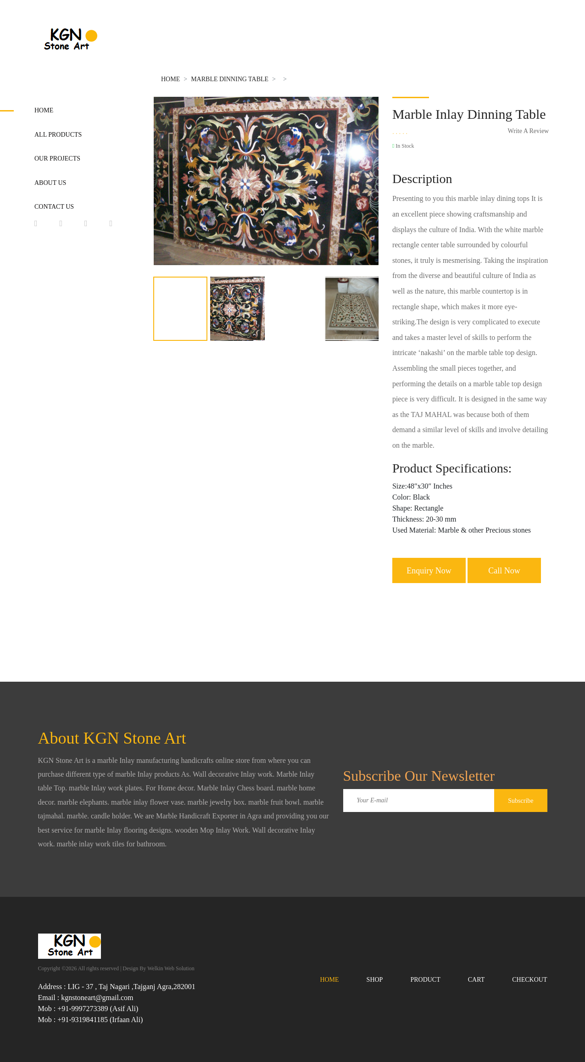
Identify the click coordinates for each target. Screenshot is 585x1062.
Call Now (504, 570)
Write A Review (528, 131)
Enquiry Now (429, 570)
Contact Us (54, 206)
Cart (476, 979)
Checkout (529, 979)
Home (43, 110)
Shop (375, 979)
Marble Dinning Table (229, 79)
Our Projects (57, 158)
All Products (58, 134)
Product (425, 979)
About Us (50, 182)
